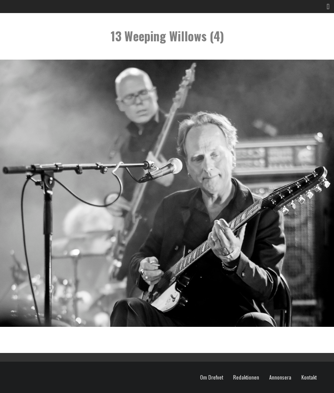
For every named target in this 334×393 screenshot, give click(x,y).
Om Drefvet (211, 377)
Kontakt (309, 377)
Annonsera (280, 377)
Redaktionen (246, 377)
